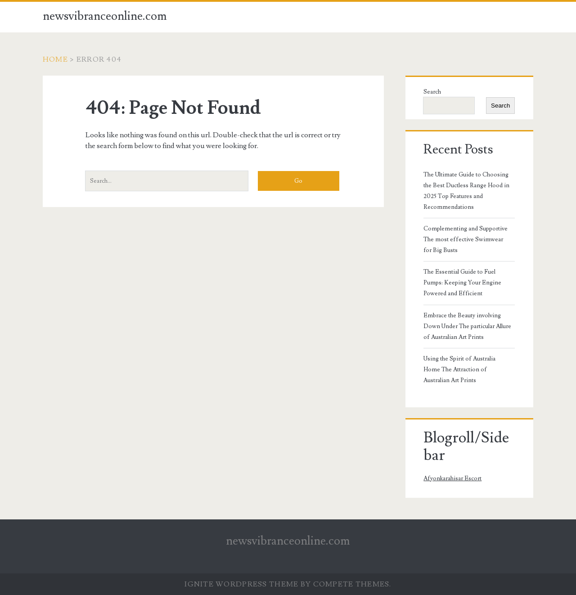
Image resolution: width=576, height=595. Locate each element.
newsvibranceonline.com (105, 16)
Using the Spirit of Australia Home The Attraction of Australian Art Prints (459, 369)
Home (55, 59)
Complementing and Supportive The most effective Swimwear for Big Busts (465, 239)
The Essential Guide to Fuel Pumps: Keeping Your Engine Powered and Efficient (462, 282)
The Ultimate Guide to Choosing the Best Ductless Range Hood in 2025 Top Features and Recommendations (466, 191)
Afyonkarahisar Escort (452, 478)
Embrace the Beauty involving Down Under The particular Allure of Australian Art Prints (467, 326)
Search (432, 91)
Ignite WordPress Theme (241, 584)
